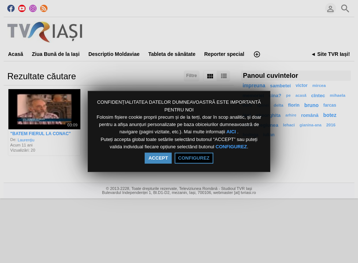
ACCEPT (158, 158)
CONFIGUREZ (231, 146)
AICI (231, 132)
